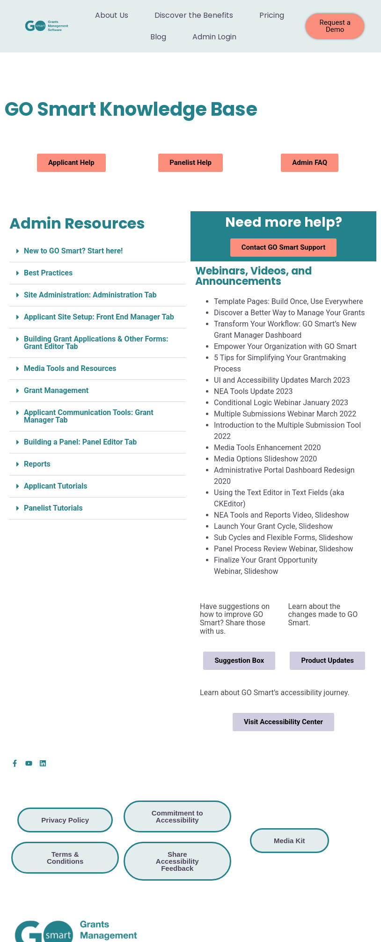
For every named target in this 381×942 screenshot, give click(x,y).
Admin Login (214, 36)
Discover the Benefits (193, 15)
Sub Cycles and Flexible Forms (264, 537)
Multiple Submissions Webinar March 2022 (285, 413)
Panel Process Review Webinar (264, 548)
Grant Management (56, 390)
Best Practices (48, 272)
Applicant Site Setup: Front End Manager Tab (99, 316)
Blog (158, 36)
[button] (97, 251)
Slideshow (332, 515)
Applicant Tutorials (55, 486)
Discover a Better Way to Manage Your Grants (289, 312)
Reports (37, 464)
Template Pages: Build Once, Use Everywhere (288, 301)
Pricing (271, 15)
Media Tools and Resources (70, 368)
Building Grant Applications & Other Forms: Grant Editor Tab (96, 342)
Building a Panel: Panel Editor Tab (80, 442)
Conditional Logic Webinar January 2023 (281, 402)
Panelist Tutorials (53, 508)
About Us (111, 15)
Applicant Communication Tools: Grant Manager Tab (89, 416)
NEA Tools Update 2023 (253, 391)
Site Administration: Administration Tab (90, 294)
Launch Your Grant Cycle (254, 526)
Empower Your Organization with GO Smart (285, 346)
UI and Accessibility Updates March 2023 (282, 380)
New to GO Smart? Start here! (73, 250)
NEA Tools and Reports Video (263, 515)
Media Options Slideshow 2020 (265, 458)
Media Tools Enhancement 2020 (267, 447)
